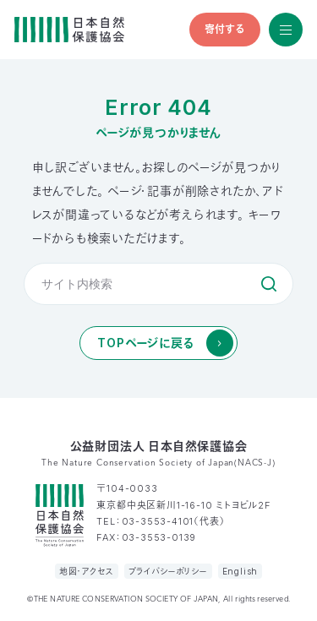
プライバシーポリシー (168, 571)
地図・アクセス (86, 571)
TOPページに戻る (145, 342)
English (240, 571)
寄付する (225, 29)
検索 (268, 284)
